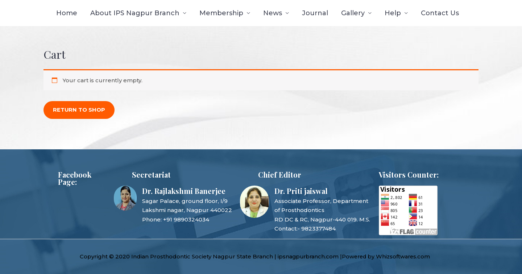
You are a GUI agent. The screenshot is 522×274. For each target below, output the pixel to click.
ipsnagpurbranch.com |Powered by (329, 256)
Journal (315, 13)
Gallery (353, 13)
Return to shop (79, 110)
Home (66, 13)
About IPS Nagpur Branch (134, 13)
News (272, 13)
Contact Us (440, 13)
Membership (221, 13)
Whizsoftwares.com (407, 256)
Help (393, 13)
